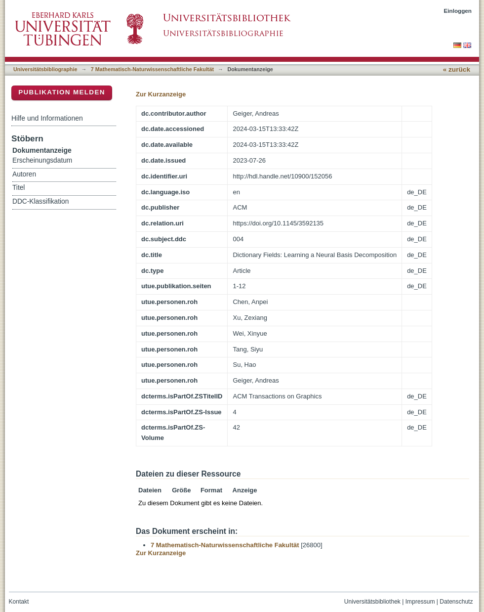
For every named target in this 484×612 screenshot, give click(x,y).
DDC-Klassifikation (40, 201)
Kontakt (19, 601)
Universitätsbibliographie (45, 69)
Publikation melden (61, 92)
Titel (18, 187)
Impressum (420, 601)
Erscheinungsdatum (42, 160)
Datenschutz (456, 601)
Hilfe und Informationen (47, 118)
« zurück (456, 69)
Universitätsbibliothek (372, 601)
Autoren (24, 174)
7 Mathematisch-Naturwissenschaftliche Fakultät (152, 69)
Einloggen (458, 10)
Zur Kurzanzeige (161, 94)
